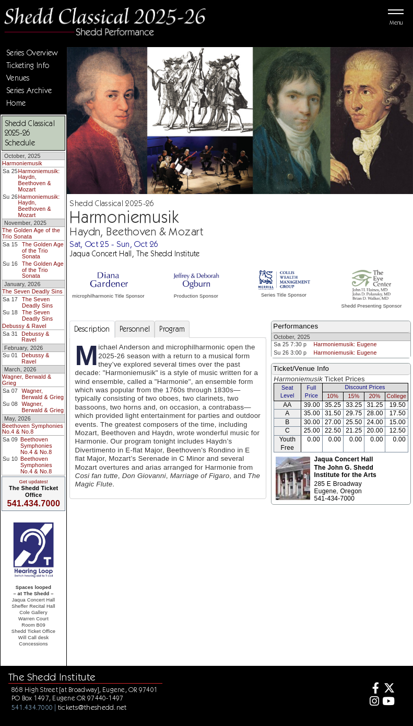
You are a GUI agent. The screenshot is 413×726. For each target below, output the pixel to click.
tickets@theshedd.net (92, 707)
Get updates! (33, 481)
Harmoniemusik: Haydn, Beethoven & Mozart (39, 180)
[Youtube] (388, 702)
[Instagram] (373, 702)
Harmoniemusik (22, 163)
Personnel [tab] (135, 329)
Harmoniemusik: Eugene (344, 344)
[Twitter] (388, 689)
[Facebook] (373, 689)
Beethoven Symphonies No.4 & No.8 (32, 429)
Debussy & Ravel (24, 326)
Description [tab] (92, 329)
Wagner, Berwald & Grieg (26, 379)
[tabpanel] (168, 418)
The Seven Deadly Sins (32, 291)
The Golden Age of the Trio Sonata (31, 233)
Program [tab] (172, 329)
